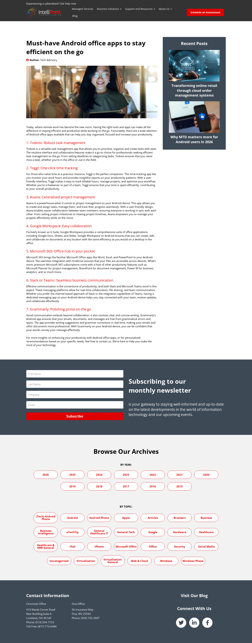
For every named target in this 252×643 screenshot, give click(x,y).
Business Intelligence (46, 532)
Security (179, 546)
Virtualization (86, 560)
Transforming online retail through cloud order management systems (194, 90)
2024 (99, 474)
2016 (153, 486)
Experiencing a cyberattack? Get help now (51, 3)
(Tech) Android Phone (45, 517)
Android (72, 517)
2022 (153, 474)
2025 (72, 474)
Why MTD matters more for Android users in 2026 (194, 139)
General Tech (126, 532)
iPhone (99, 546)
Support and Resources (140, 9)
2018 (99, 486)
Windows (166, 560)
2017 (126, 486)
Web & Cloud (139, 560)
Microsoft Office (126, 546)
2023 (126, 474)
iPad (72, 546)
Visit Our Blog (194, 595)
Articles (153, 517)
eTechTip (72, 532)
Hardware (179, 532)
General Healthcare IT (99, 532)
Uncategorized (59, 560)
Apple (126, 517)
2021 (179, 474)
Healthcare (206, 532)
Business (206, 517)
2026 (46, 474)
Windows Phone (193, 560)
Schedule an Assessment (205, 12)
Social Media (206, 546)
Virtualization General (112, 561)
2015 (179, 486)
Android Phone (99, 517)
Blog (75, 16)
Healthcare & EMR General (45, 546)
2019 (72, 486)
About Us (165, 9)
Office (153, 546)
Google (152, 532)
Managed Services (82, 9)
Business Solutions (109, 9)
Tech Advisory (48, 60)
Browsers (180, 517)
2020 (206, 474)
